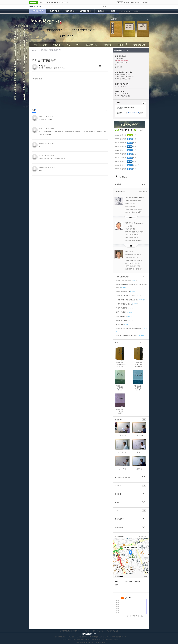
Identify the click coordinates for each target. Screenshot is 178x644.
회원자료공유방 (85, 11)
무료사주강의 (55, 11)
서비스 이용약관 (97, 631)
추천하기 (76, 631)
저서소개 (118, 65)
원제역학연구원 (38, 11)
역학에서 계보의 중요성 (122, 96)
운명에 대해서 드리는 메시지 (124, 76)
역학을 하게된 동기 (122, 60)
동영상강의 (70, 11)
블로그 (113, 11)
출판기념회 (118, 67)
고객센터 (137, 11)
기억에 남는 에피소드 (122, 63)
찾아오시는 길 (119, 86)
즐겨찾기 (145, 2)
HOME (34, 50)
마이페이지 (133, 2)
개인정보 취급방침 (113, 631)
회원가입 (127, 2)
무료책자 (100, 11)
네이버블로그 (125, 11)
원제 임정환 (119, 58)
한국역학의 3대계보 (121, 94)
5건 (41, 68)
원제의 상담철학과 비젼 (122, 74)
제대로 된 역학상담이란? (123, 79)
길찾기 (145, 576)
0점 (139, 2)
